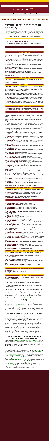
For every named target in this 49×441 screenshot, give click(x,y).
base (30, 284)
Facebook (24, 309)
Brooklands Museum (14, 355)
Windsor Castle (11, 364)
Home (6, 21)
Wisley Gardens (11, 363)
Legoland (10, 360)
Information (11, 21)
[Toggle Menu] (35, 9)
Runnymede (33, 360)
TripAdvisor (30, 366)
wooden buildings (40, 33)
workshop (21, 304)
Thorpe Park (26, 362)
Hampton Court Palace (14, 358)
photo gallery (35, 341)
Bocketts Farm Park (12, 354)
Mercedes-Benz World (17, 359)
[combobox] (24, 6)
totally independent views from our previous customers (24, 340)
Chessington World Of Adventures (23, 356)
